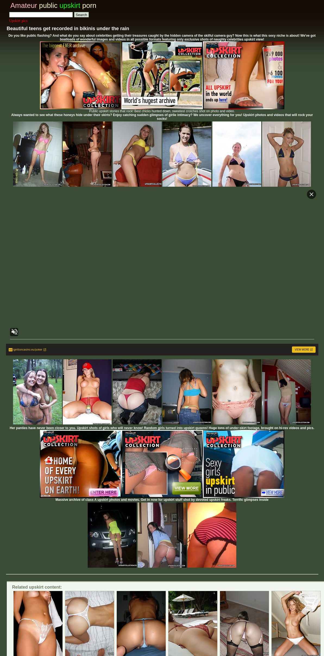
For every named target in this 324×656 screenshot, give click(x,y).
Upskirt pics (18, 21)
